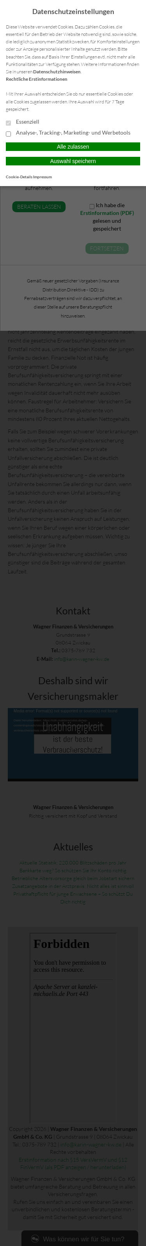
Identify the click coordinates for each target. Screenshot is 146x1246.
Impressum (42, 176)
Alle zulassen (73, 147)
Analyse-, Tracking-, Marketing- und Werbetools (68, 133)
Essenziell (22, 122)
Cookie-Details (19, 176)
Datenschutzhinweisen (57, 72)
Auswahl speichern (73, 161)
